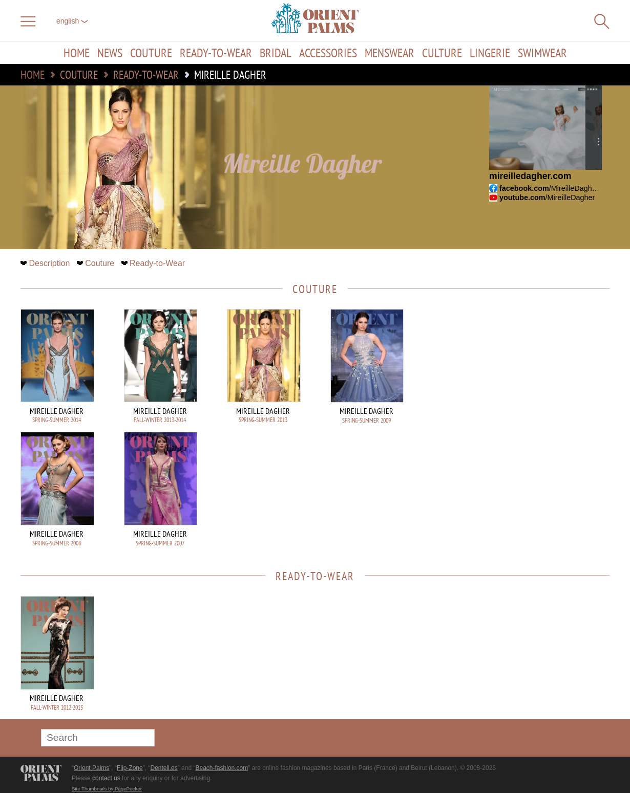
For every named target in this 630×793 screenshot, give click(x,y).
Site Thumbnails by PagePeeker (107, 788)
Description (46, 263)
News (109, 53)
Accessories (328, 53)
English (72, 21)
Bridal (275, 53)
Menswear (389, 53)
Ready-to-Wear (216, 53)
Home (77, 53)
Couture (151, 53)
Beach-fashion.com (221, 768)
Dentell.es (163, 768)
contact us (106, 778)
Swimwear (542, 53)
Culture (442, 53)
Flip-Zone (130, 768)
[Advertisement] (538, 378)
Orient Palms (91, 768)
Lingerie (490, 53)
